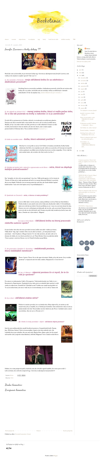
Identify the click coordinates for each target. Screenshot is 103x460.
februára (83, 105)
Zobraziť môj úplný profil (84, 61)
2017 (80, 70)
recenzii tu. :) (43, 129)
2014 (80, 151)
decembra (83, 78)
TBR (74, 39)
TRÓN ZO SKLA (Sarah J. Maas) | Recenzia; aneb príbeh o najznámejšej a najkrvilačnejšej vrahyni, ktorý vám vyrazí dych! (88, 177)
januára (83, 108)
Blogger (55, 456)
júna (82, 94)
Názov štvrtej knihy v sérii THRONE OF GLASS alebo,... (87, 119)
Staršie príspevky (67, 431)
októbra (83, 83)
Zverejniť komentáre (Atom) (23, 434)
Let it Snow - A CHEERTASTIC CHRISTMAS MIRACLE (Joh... (87, 144)
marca (82, 103)
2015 (80, 75)
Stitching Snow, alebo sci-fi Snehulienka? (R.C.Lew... (87, 134)
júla (82, 92)
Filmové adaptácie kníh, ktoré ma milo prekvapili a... (88, 138)
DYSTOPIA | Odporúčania (86, 206)
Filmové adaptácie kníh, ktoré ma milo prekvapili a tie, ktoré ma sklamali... (88, 192)
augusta (83, 89)
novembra (84, 81)
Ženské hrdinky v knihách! (87, 130)
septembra (84, 86)
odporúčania (22, 39)
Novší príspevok (9, 431)
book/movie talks (53, 39)
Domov (39, 431)
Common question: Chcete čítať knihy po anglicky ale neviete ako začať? (87, 161)
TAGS (11, 378)
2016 (80, 73)
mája (82, 97)
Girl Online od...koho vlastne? (88, 128)
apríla (82, 100)
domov (7, 39)
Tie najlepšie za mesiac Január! (88, 110)
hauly (44, 39)
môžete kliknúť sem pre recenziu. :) (51, 93)
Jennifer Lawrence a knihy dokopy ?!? (87, 114)
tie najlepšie (31, 39)
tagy (39, 39)
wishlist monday (65, 39)
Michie (88, 49)
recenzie (14, 39)
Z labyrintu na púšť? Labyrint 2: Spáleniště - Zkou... (88, 124)
